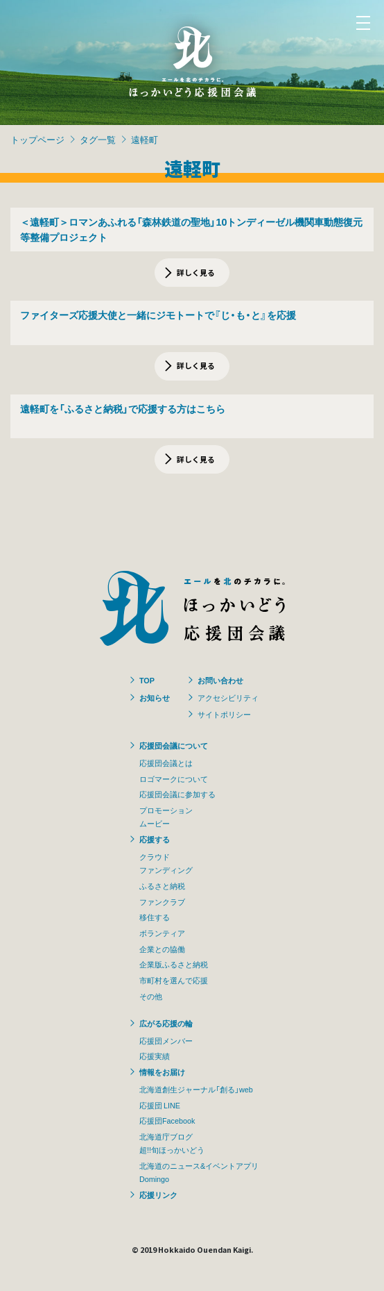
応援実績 (154, 1055)
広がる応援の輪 (166, 1022)
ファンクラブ (162, 901)
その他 (150, 995)
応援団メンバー (166, 1040)
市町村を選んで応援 (173, 979)
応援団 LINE (159, 1104)
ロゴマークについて (173, 778)
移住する (154, 916)
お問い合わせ (220, 679)
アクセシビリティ (228, 697)
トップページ (37, 139)
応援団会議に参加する (177, 793)
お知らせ (154, 697)
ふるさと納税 (162, 885)
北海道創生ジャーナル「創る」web (196, 1088)
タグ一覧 (98, 139)
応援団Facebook (167, 1120)
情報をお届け (162, 1071)
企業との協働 (162, 948)
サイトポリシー (224, 713)
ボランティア (162, 932)
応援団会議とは (166, 762)
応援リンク (158, 1194)
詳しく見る (196, 272)
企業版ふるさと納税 (173, 963)
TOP (147, 679)
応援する (154, 838)
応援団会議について (173, 745)
